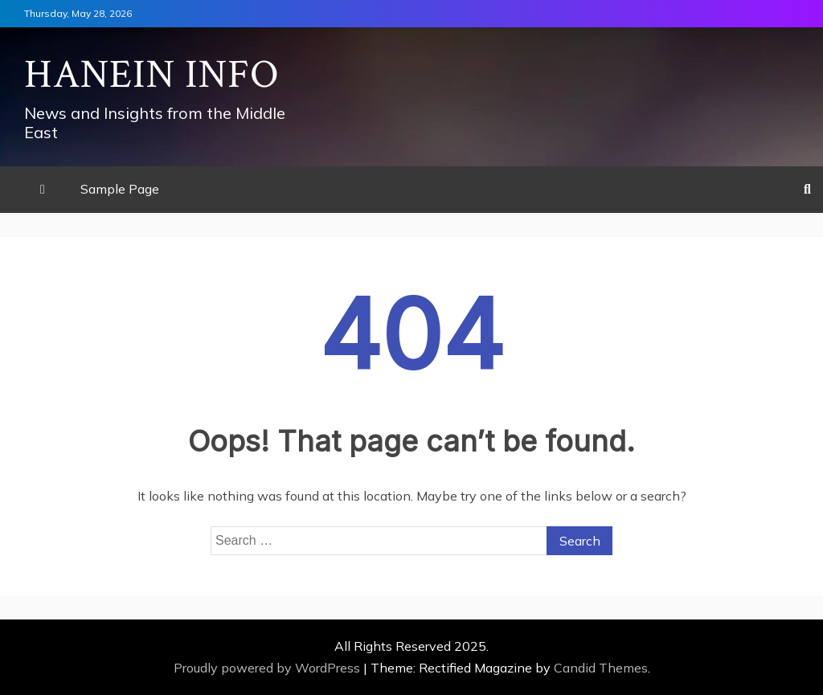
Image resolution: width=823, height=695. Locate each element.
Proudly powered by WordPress (268, 668)
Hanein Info (152, 75)
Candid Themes (601, 668)
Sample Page (119, 189)
